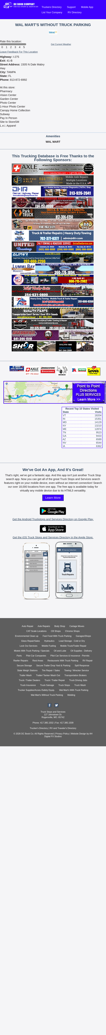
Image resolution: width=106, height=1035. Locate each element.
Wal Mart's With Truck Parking (73, 690)
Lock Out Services (28, 646)
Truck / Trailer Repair (55, 680)
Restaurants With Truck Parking (62, 660)
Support (71, 7)
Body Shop (59, 626)
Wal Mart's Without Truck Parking (47, 695)
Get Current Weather (61, 44)
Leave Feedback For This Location (19, 52)
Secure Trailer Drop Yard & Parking (53, 665)
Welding (71, 695)
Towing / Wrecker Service (76, 670)
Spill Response (82, 665)
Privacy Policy (62, 734)
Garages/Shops (83, 636)
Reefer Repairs (20, 660)
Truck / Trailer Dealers (29, 680)
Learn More (53, 497)
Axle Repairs (44, 626)
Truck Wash (80, 685)
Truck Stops (64, 685)
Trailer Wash (26, 675)
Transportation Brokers (75, 675)
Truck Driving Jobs (78, 680)
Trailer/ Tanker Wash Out (48, 675)
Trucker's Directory (39, 728)
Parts (19, 656)
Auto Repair (27, 626)
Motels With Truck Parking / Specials (32, 651)
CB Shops (56, 631)
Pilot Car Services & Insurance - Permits (69, 656)
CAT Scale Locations (36, 631)
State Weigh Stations (27, 670)
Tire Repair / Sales (51, 670)
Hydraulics (49, 641)
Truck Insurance (28, 685)
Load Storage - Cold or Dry (72, 641)
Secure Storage (24, 665)
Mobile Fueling (49, 646)
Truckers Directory (52, 7)
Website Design (78, 734)
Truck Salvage (47, 685)
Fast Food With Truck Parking (57, 636)
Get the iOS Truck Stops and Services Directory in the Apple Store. (53, 537)
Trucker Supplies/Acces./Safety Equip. (36, 690)
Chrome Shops (72, 631)
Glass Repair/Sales (30, 641)
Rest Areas (37, 660)
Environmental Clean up (26, 636)
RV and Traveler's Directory (63, 728)
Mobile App (87, 7)
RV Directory (75, 12)
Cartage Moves (76, 626)
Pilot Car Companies (36, 656)
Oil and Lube (60, 651)
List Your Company (52, 12)
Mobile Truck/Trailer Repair (73, 646)
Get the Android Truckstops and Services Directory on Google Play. (52, 519)
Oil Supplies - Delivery (81, 651)
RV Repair (88, 660)
